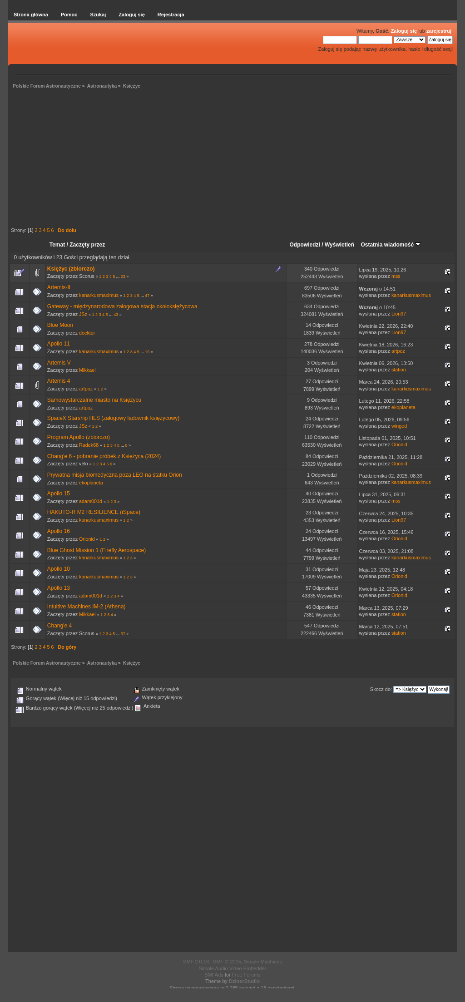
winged (399, 426)
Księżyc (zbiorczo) (71, 269)
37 (123, 634)
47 (147, 295)
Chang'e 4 (59, 625)
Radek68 (89, 445)
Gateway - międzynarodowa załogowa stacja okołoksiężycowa (122, 306)
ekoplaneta (403, 407)
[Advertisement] (232, 159)
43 (116, 314)
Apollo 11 (58, 344)
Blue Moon (60, 325)
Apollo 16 (58, 531)
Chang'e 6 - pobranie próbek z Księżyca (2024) (104, 456)
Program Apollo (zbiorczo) (78, 437)
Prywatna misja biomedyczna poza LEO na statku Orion (114, 475)
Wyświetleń (339, 245)
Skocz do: (381, 689)
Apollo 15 (58, 493)
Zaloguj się (404, 31)
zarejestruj (438, 31)
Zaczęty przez (87, 245)
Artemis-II (58, 287)
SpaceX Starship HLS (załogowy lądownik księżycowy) (113, 418)
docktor (87, 333)
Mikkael (87, 370)
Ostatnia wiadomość (390, 245)
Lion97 (398, 313)
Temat (57, 245)
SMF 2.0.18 (196, 961)
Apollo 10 (58, 569)
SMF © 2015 (227, 961)
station (398, 369)
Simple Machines (263, 961)
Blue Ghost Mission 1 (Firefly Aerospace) (96, 550)
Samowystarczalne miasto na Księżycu (94, 400)
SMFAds (213, 974)
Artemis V (59, 363)
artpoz (398, 351)
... (118, 276)
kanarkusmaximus (99, 295)
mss (396, 276)
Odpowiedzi (305, 245)
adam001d (90, 501)
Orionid (399, 444)
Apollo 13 (58, 588)
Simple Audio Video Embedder (232, 968)
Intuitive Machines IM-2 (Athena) (86, 606)
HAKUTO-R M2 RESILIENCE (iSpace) (93, 512)
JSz (83, 314)
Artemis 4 (58, 381)
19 (147, 352)
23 (123, 276)
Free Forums (246, 974)
